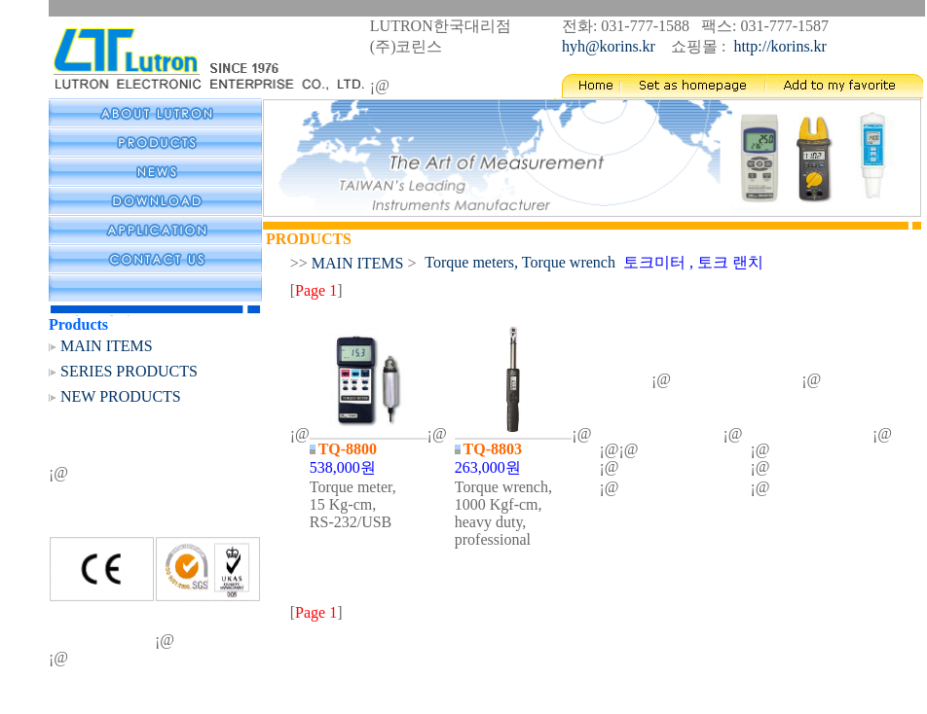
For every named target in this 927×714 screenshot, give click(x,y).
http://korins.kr (780, 46)
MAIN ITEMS (106, 346)
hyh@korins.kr (612, 46)
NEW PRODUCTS (120, 396)
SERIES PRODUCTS (129, 371)
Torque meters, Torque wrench (520, 262)
